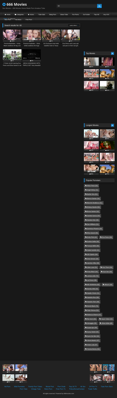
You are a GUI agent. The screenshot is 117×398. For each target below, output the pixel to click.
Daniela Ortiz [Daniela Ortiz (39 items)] (93, 220)
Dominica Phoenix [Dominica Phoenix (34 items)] (94, 228)
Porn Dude (61, 386)
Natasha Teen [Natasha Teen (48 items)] (93, 302)
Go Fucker (86, 14)
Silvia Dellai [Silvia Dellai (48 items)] (107, 323)
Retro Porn (48, 389)
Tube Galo (41, 14)
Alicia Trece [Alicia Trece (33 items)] (92, 185)
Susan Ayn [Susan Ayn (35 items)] (92, 327)
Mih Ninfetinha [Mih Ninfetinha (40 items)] (93, 284)
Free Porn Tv (61, 389)
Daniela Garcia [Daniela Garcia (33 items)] (93, 216)
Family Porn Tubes (35, 386)
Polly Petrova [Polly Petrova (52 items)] (93, 310)
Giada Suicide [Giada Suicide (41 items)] (93, 250)
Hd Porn (7, 386)
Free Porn (29, 19)
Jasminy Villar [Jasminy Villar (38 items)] (93, 263)
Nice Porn (8, 19)
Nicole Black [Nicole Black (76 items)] (92, 306)
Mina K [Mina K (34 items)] (108, 284)
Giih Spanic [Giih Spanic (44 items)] (92, 254)
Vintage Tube (36, 389)
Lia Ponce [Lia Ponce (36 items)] (92, 280)
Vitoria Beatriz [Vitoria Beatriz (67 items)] (93, 340)
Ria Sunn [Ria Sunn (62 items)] (91, 319)
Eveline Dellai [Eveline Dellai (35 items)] (93, 241)
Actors (32, 14)
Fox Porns (75, 14)
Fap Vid (96, 14)
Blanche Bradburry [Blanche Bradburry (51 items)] (94, 203)
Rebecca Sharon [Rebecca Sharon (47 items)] (94, 314)
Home (8, 14)
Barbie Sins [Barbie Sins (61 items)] (92, 194)
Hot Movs (18, 19)
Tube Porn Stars (107, 386)
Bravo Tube (64, 14)
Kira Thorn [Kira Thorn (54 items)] (107, 267)
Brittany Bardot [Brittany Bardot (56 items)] (93, 207)
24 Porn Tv (93, 386)
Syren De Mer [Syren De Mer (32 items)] (93, 336)
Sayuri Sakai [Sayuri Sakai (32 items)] (107, 319)
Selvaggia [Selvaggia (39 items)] (91, 323)
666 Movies (14, 4)
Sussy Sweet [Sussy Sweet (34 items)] (93, 332)
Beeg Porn (52, 14)
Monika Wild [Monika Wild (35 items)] (92, 289)
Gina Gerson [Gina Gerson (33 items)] (92, 259)
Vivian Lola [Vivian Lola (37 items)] (92, 345)
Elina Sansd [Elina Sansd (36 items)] (92, 233)
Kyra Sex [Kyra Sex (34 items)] (107, 271)
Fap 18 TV (73, 386)
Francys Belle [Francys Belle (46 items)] (93, 246)
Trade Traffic (92, 389)
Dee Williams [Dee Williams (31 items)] (93, 224)
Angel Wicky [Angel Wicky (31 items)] (92, 190)
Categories (20, 14)
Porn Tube (23, 389)
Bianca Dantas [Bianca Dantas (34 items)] (93, 198)
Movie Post (50, 386)
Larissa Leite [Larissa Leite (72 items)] (92, 276)
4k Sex (82, 386)
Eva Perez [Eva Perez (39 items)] (107, 237)
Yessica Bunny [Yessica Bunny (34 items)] (93, 349)
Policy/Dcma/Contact (76, 389)
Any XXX (106, 14)
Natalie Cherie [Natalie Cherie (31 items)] (93, 293)
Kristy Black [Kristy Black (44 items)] (92, 271)
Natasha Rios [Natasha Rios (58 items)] (93, 297)
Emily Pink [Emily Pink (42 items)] (92, 237)
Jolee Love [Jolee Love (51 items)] (92, 267)
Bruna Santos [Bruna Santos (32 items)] (93, 211)
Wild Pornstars (19, 386)
